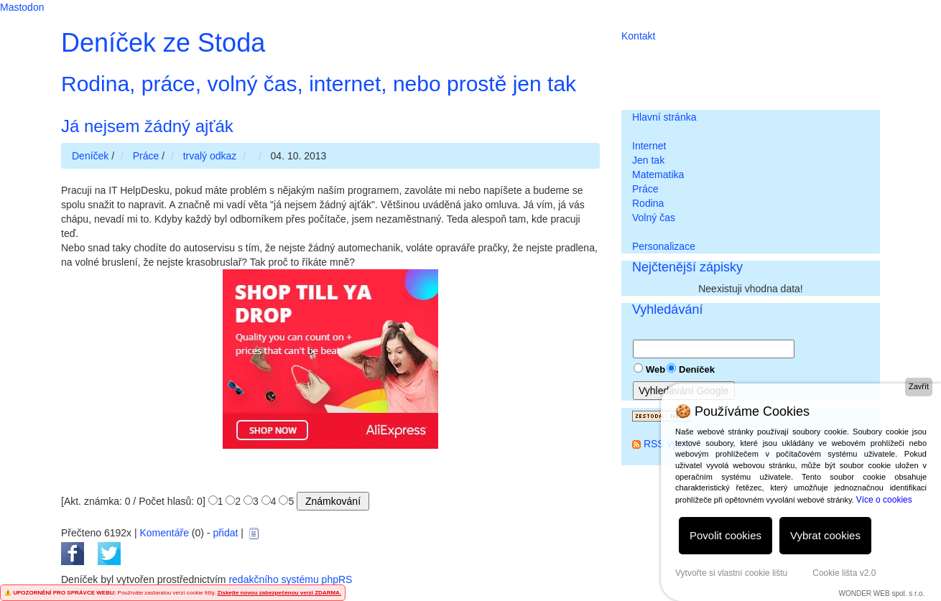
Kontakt (638, 36)
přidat (225, 533)
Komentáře (163, 533)
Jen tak (648, 160)
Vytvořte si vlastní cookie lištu (731, 573)
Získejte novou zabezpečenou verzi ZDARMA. (279, 593)
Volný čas (653, 217)
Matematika (658, 174)
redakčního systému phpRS (290, 579)
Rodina (648, 203)
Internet (649, 146)
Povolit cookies (725, 535)
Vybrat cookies (825, 535)
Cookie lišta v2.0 (844, 573)
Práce (645, 189)
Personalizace (663, 246)
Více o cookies (884, 500)
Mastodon (22, 7)
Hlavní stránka (664, 117)
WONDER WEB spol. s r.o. (881, 593)
